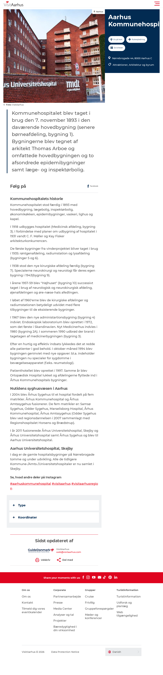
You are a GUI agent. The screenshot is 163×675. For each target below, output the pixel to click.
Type (19, 505)
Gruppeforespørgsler (99, 608)
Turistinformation (129, 596)
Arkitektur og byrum (141, 64)
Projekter (60, 620)
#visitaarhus (61, 484)
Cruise (89, 596)
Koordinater (25, 517)
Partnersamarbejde (67, 596)
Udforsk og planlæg (124, 604)
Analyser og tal (63, 614)
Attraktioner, (121, 64)
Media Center (62, 608)
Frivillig (90, 602)
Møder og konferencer (93, 616)
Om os (26, 596)
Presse (58, 602)
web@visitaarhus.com (68, 552)
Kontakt (27, 602)
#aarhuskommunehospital (30, 484)
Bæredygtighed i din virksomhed (65, 628)
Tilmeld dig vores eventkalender (33, 610)
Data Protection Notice (65, 651)
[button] (97, 4)
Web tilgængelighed (127, 614)
